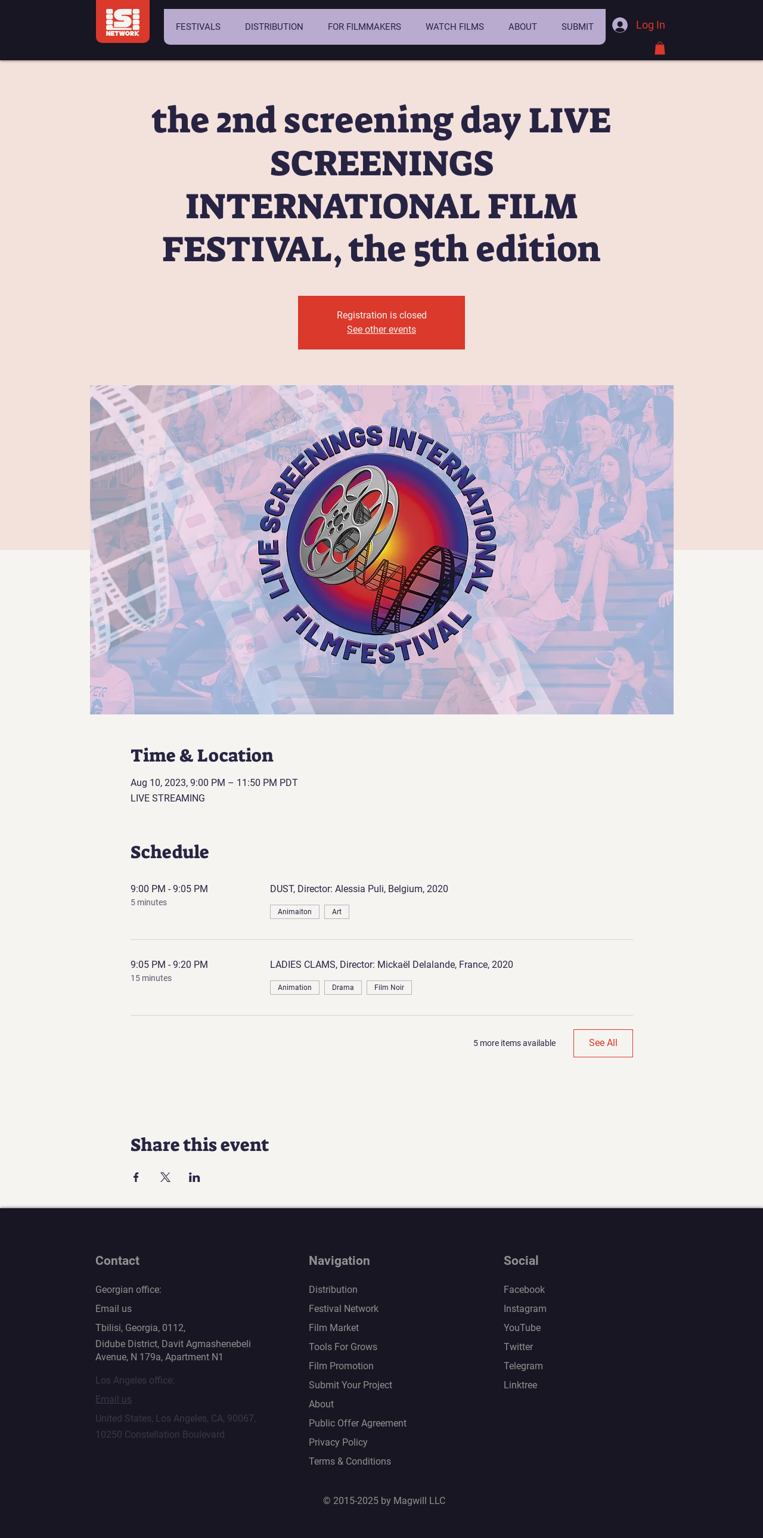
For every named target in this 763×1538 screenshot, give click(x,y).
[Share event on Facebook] (136, 1177)
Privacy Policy (338, 1442)
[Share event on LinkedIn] (194, 1177)
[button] (198, 27)
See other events (381, 329)
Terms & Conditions (350, 1461)
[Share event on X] (165, 1177)
